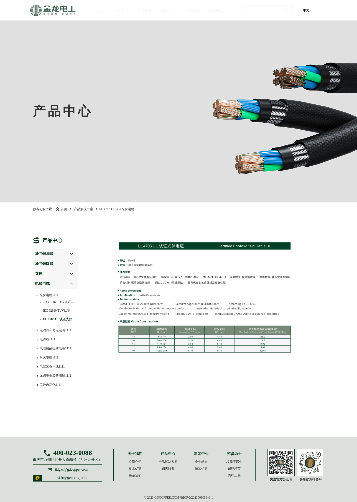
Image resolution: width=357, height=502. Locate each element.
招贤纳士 (215, 10)
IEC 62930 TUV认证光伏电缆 (58, 310)
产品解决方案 (83, 209)
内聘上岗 (234, 475)
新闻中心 (168, 10)
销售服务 (168, 468)
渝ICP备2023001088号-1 (196, 497)
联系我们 (135, 475)
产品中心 (145, 10)
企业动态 (201, 462)
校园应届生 (234, 462)
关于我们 (121, 10)
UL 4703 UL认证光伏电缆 (58, 319)
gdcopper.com (166, 497)
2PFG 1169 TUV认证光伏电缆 (58, 302)
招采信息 (192, 10)
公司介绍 (135, 462)
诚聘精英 (234, 468)
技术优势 (135, 468)
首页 (101, 10)
